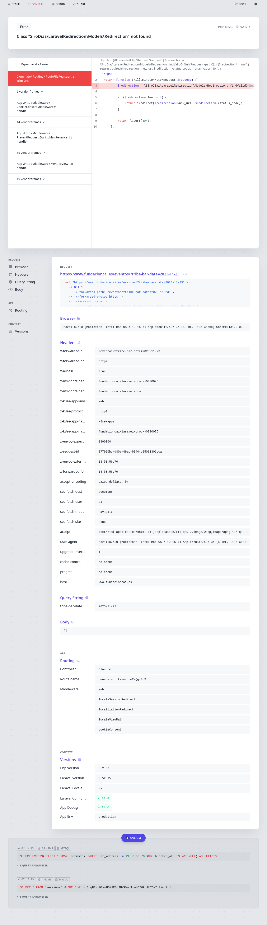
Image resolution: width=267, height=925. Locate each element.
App (11, 303)
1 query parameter (32, 865)
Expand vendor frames (33, 64)
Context (14, 324)
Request (14, 259)
